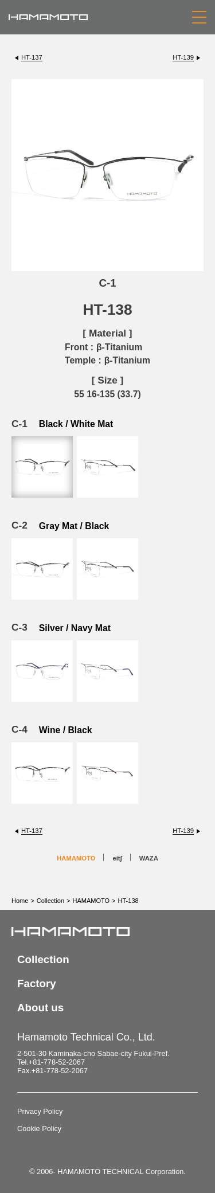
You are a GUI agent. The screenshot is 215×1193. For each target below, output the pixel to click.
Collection (50, 900)
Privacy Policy (39, 1111)
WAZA (148, 858)
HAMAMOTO (76, 858)
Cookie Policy (39, 1128)
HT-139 (183, 57)
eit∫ (117, 858)
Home (19, 900)
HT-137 (31, 57)
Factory (36, 983)
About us (40, 1008)
